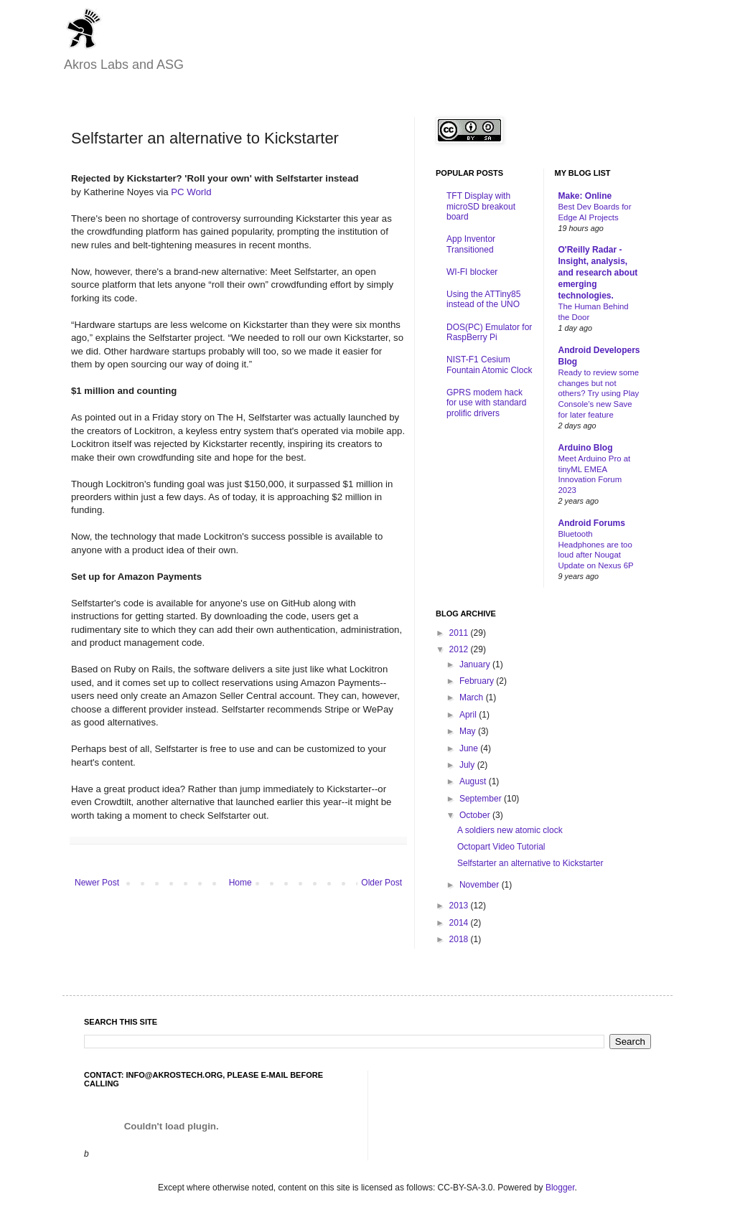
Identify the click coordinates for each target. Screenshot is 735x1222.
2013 (460, 906)
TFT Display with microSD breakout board (480, 206)
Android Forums (591, 523)
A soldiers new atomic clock (510, 830)
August (474, 781)
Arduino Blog (585, 448)
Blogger (560, 1188)
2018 (460, 939)
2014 (460, 923)
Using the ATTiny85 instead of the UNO (483, 299)
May (468, 731)
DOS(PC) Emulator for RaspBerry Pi (489, 332)
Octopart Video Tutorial (501, 847)
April (469, 715)
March (472, 697)
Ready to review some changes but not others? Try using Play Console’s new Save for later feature (599, 393)
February (477, 681)
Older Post (381, 883)
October (475, 815)
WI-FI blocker (471, 272)
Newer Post (97, 883)
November (480, 885)
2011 (460, 633)
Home (240, 883)
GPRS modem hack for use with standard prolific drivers (486, 402)
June (469, 748)
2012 (460, 649)
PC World (191, 192)
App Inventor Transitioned (470, 244)
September (481, 799)
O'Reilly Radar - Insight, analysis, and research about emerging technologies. (598, 273)
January (475, 664)
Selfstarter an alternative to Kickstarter (530, 863)
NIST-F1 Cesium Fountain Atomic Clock (489, 364)
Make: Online (585, 196)
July (468, 765)
